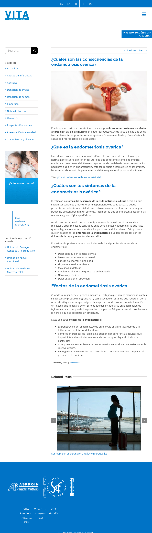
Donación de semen (18, 96)
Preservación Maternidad (21, 132)
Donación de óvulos (18, 89)
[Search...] (18, 50)
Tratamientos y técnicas (20, 139)
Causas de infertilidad (19, 75)
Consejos (12, 82)
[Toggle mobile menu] (144, 14)
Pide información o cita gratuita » (137, 34)
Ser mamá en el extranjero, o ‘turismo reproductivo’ (79, 453)
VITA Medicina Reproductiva (22, 221)
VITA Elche (40, 509)
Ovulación (12, 118)
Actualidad (13, 68)
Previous (131, 50)
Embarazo (75, 362)
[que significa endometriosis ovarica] (99, 96)
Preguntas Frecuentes (19, 125)
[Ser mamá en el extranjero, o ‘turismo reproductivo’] (99, 387)
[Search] (34, 50)
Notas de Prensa (16, 111)
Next (142, 50)
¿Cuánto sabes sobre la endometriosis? (79, 177)
